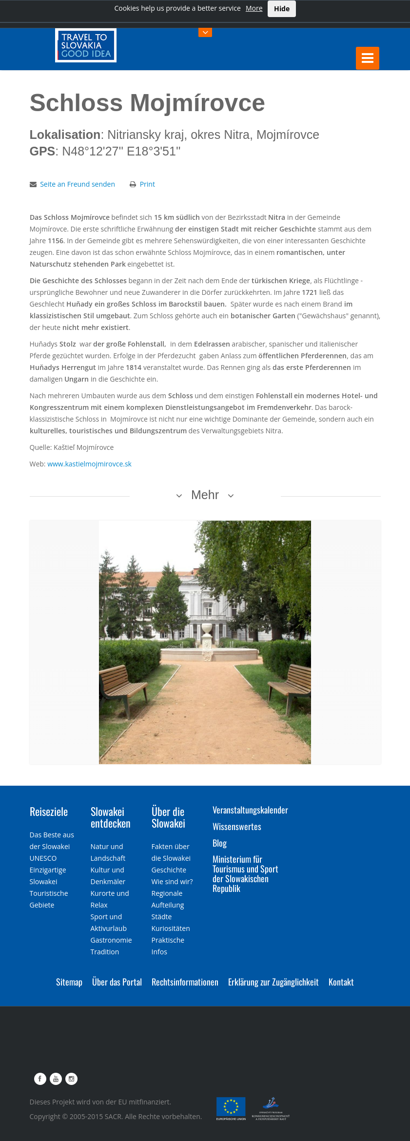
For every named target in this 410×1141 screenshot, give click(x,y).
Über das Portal (117, 981)
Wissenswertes (237, 826)
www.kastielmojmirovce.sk (89, 463)
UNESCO (43, 858)
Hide (282, 8)
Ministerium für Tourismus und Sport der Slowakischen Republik (245, 873)
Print (147, 184)
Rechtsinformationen (185, 981)
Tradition (105, 951)
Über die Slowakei (168, 817)
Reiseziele (49, 811)
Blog (220, 842)
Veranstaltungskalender (250, 809)
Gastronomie (111, 940)
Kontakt (341, 981)
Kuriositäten (171, 928)
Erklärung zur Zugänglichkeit (273, 981)
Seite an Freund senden (77, 184)
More (254, 8)
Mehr (205, 495)
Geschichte (169, 869)
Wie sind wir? (172, 881)
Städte (162, 916)
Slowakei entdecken (111, 817)
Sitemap (69, 981)
